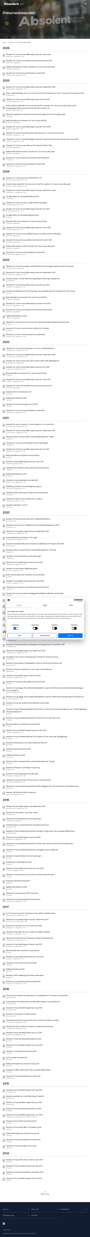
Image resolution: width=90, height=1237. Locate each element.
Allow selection (45, 635)
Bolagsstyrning (8, 1215)
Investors (11, 42)
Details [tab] (45, 605)
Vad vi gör (35, 1209)
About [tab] (71, 605)
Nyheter (34, 1215)
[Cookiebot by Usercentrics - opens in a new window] (75, 600)
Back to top (45, 1193)
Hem (4, 42)
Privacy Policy (6, 1230)
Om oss (5, 1209)
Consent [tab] (19, 605)
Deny (19, 635)
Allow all (70, 635)
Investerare (64, 1209)
